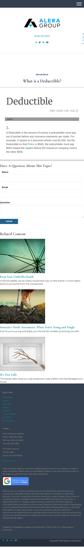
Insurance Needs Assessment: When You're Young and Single (37, 327)
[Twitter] (40, 42)
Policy (31, 144)
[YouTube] (47, 42)
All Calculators (9, 421)
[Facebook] (36, 42)
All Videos (7, 417)
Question (5, 202)
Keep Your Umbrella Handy (17, 277)
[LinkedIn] (43, 42)
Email (5, 187)
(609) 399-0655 (42, 36)
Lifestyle (6, 411)
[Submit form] (9, 221)
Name (5, 172)
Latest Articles (9, 414)
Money (6, 407)
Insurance (7, 404)
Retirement (8, 397)
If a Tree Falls (8, 375)
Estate (6, 401)
